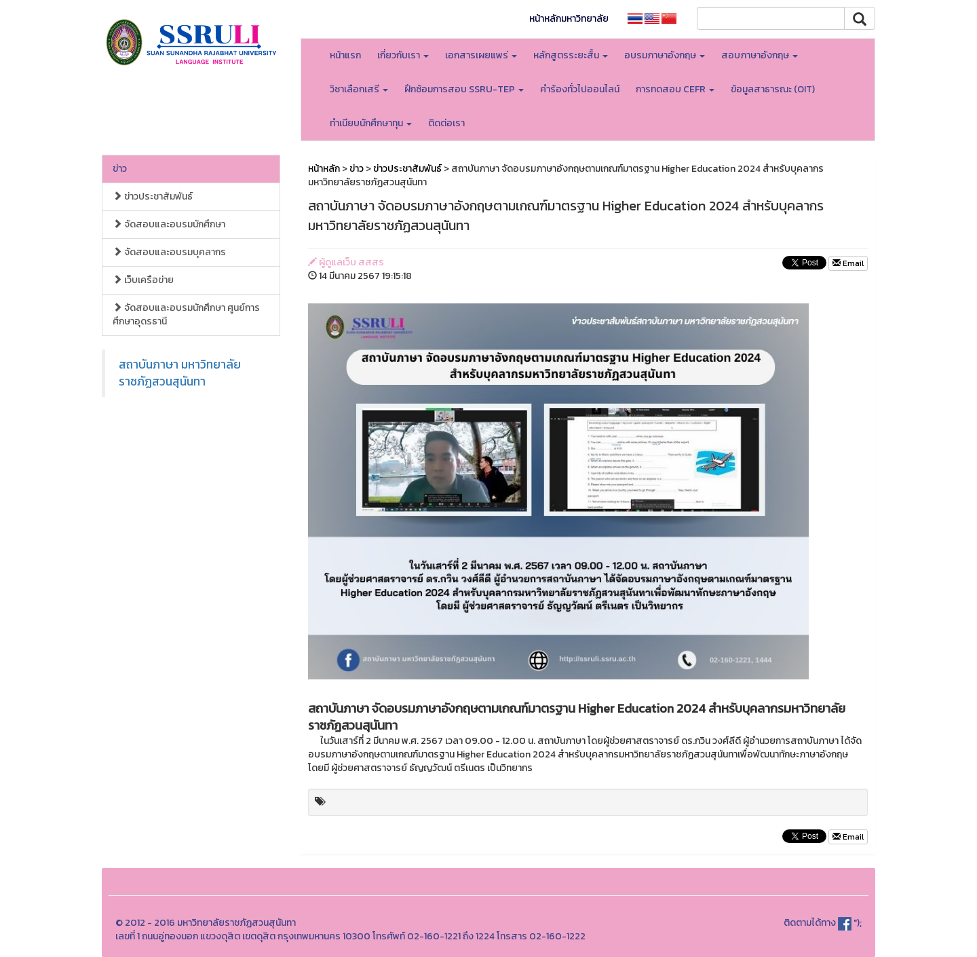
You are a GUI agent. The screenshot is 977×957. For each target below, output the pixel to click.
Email (848, 263)
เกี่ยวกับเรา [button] (403, 55)
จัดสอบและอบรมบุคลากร (169, 252)
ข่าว (120, 169)
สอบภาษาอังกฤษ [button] (759, 55)
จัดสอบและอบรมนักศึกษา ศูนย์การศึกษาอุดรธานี (186, 315)
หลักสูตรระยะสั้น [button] (570, 55)
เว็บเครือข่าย (143, 280)
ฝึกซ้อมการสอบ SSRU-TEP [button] (464, 89)
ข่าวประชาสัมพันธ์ (153, 196)
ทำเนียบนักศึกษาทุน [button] (371, 123)
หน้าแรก (345, 55)
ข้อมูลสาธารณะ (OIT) (773, 89)
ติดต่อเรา (446, 123)
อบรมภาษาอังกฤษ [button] (664, 55)
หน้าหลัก (324, 169)
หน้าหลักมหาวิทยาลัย (569, 19)
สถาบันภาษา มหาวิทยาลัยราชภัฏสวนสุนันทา (180, 373)
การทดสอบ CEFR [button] (675, 89)
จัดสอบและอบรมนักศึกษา (169, 224)
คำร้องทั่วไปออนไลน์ (579, 89)
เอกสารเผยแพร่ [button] (481, 55)
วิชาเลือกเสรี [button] (359, 89)
